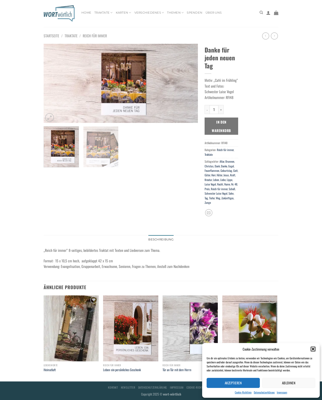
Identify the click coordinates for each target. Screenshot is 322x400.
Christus (209, 166)
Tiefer (212, 198)
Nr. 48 (234, 184)
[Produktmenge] (214, 109)
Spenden (194, 12)
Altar (222, 161)
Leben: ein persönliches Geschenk (122, 370)
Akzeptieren (233, 382)
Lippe (229, 180)
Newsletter (128, 387)
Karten (123, 13)
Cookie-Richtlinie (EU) (200, 387)
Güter (207, 175)
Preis (207, 189)
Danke (224, 166)
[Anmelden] (268, 13)
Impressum (282, 392)
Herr (213, 175)
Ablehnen (289, 382)
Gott (235, 170)
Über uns (213, 12)
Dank (217, 166)
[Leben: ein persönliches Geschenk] (130, 328)
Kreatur (208, 180)
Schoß (232, 189)
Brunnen (229, 161)
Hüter (219, 175)
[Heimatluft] (71, 328)
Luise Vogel (210, 184)
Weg (218, 198)
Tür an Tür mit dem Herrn (177, 370)
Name (227, 184)
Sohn (231, 193)
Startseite (51, 35)
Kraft (232, 175)
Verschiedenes (149, 13)
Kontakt (113, 387)
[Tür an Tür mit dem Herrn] (190, 328)
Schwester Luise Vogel (216, 193)
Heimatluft (50, 370)
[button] (313, 349)
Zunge (208, 202)
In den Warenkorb (221, 126)
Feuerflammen (212, 170)
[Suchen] (261, 12)
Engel (231, 166)
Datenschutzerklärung (264, 392)
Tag (206, 198)
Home (86, 12)
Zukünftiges (227, 198)
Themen (175, 13)
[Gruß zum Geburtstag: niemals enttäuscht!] (250, 328)
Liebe (223, 180)
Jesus (226, 175)
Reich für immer (95, 35)
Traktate (103, 13)
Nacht (220, 184)
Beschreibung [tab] (161, 239)
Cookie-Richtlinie (243, 392)
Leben (216, 180)
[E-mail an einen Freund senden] (208, 213)
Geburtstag (226, 170)
